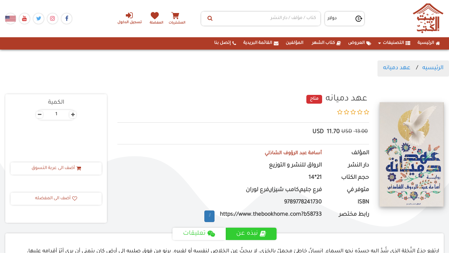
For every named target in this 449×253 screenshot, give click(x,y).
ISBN (363, 203)
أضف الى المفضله (56, 198)
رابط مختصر (354, 215)
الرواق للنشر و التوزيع (295, 166)
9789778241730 (303, 203)
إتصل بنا (225, 43)
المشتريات (182, 23)
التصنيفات (394, 43)
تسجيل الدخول (125, 18)
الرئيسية (428, 43)
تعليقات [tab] (199, 233)
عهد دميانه (396, 68)
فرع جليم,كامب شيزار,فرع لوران (284, 190)
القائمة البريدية (261, 43)
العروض (359, 43)
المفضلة (158, 23)
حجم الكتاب (355, 178)
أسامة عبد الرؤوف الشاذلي (289, 153)
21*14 (315, 178)
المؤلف (360, 153)
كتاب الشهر (326, 43)
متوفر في (358, 190)
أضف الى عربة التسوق (56, 168)
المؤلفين (294, 43)
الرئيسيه (432, 68)
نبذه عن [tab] (252, 233)
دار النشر (358, 166)
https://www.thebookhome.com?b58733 (271, 215)
